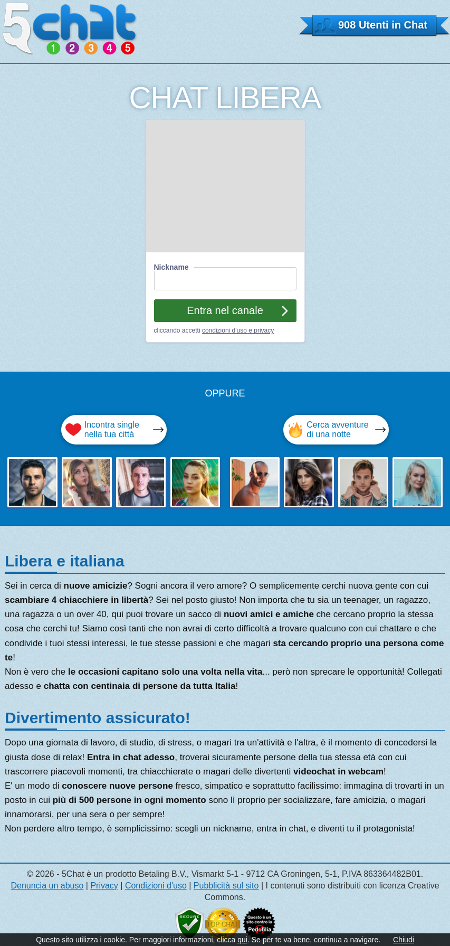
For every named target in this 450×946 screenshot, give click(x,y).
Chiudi (403, 939)
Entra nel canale (225, 310)
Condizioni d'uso (156, 885)
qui (242, 939)
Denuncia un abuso (47, 885)
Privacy (104, 885)
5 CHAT (70, 29)
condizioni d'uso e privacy (238, 330)
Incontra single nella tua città (111, 429)
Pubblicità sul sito (226, 885)
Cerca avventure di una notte (337, 429)
